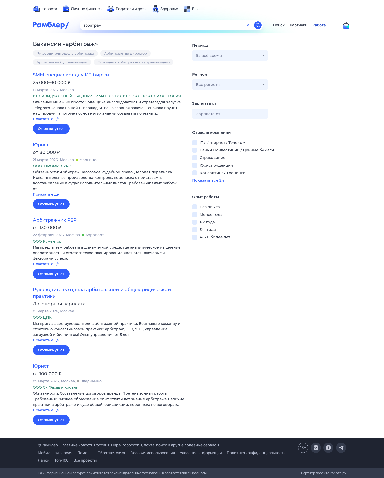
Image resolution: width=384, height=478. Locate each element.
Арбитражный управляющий (62, 62)
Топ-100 (61, 460)
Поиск (279, 25)
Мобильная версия (55, 452)
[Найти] (258, 25)
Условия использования (153, 452)
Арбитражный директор (125, 53)
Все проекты (85, 460)
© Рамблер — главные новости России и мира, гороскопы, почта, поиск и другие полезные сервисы (128, 445)
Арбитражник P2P (55, 220)
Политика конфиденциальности (256, 452)
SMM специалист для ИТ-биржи (71, 75)
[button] (108, 110)
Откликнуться (51, 128)
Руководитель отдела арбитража (65, 53)
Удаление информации (201, 452)
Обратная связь (112, 452)
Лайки (43, 460)
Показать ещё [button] (46, 119)
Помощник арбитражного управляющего (134, 62)
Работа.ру (338, 473)
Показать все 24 (208, 180)
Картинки (298, 25)
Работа (319, 25)
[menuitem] (45, 9)
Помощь (84, 452)
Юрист (41, 145)
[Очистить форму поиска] (248, 25)
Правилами (199, 473)
